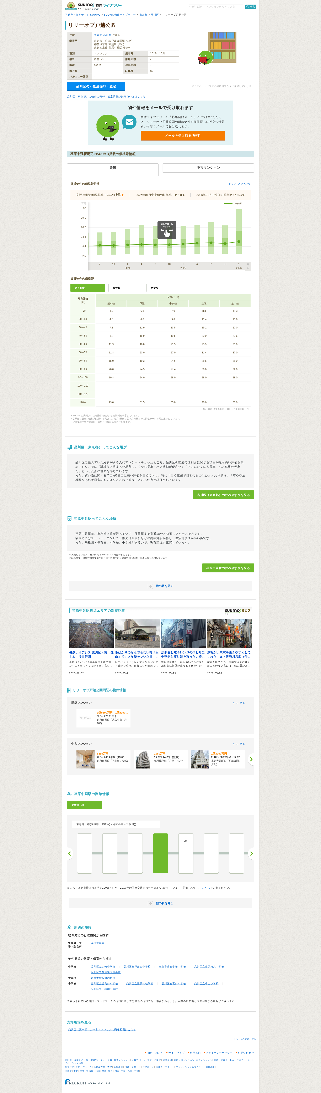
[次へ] (251, 759)
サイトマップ (176, 1052)
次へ (251, 853)
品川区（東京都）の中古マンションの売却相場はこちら (102, 1029)
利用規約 (195, 1052)
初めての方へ (155, 1052)
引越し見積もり (133, 1067)
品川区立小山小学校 (206, 983)
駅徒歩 (154, 287)
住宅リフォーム (84, 1067)
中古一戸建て (236, 1060)
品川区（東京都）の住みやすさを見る (223, 495)
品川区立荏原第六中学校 (209, 966)
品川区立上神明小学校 (104, 989)
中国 (123, 1071)
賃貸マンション (122, 1060)
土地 (247, 1060)
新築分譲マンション (184, 1060)
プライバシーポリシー (219, 1052)
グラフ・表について (239, 184)
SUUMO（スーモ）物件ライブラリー (93, 6)
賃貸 (110, 1060)
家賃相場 (167, 1060)
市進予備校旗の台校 (103, 977)
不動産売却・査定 (103, 1067)
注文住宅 (69, 1067)
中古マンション (204, 1060)
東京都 (143, 14)
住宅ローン (148, 1067)
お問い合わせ (246, 1052)
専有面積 (80, 287)
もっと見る (238, 702)
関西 (110, 1071)
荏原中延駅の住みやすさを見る (228, 568)
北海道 (68, 1071)
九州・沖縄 (133, 1071)
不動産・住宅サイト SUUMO (83, 14)
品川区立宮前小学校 (174, 983)
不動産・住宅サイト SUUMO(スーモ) (84, 1060)
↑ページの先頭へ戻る (245, 1039)
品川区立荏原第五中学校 (106, 972)
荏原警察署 (98, 943)
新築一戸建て (221, 1060)
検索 (252, 6)
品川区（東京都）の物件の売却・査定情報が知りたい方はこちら (106, 96)
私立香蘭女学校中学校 (172, 966)
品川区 (155, 14)
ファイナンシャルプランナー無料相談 (195, 1067)
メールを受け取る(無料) (183, 135)
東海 (104, 1071)
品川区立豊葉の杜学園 (139, 983)
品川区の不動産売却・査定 (96, 86)
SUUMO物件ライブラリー (120, 14)
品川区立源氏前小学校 (104, 983)
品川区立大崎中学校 (103, 966)
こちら (206, 887)
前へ (70, 853)
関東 (82, 1071)
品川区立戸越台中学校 (137, 966)
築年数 (116, 287)
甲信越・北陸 (93, 1071)
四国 (117, 1071)
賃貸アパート (138, 1060)
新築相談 (118, 1067)
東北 (76, 1071)
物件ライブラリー (165, 1067)
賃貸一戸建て (154, 1060)
